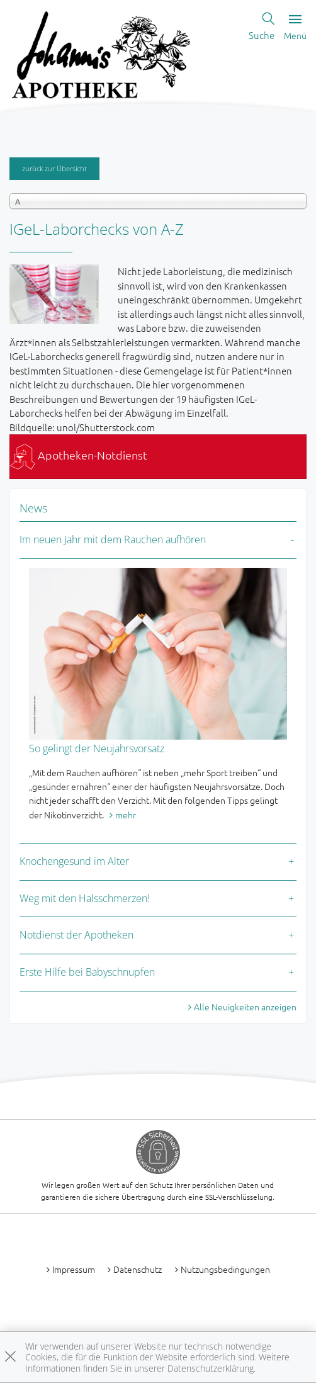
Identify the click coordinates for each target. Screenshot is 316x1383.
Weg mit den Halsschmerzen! (85, 898)
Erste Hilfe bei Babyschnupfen (87, 972)
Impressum (73, 1269)
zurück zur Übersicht (54, 168)
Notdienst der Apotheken (76, 935)
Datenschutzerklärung (210, 1368)
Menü (295, 28)
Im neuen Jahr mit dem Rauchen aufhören (113, 539)
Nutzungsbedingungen (225, 1269)
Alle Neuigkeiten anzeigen (245, 1006)
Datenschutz (137, 1269)
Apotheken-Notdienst (78, 455)
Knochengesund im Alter (74, 861)
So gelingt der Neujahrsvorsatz (96, 748)
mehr (125, 814)
